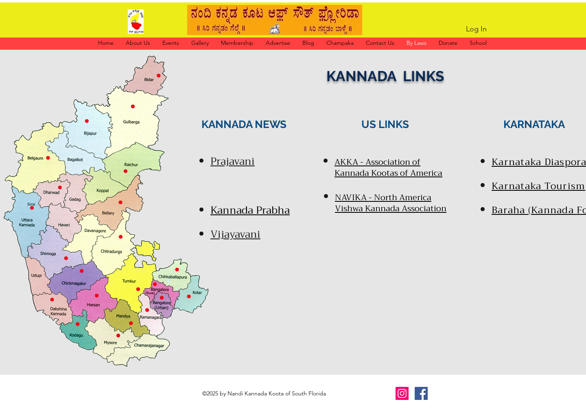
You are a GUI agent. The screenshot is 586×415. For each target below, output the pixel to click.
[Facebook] (421, 393)
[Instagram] (402, 393)
